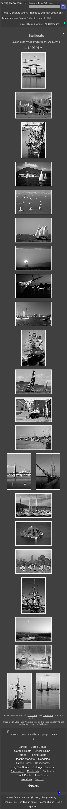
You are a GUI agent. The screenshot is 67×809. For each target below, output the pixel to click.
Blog (44, 797)
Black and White (18, 12)
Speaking (33, 806)
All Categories (52, 24)
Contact (17, 797)
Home (5, 12)
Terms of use (10, 802)
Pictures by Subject (38, 12)
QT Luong (32, 715)
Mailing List (54, 797)
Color (22, 24)
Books (59, 802)
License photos (46, 802)
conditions (48, 715)
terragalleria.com (11, 2)
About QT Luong (31, 797)
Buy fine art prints (27, 802)
